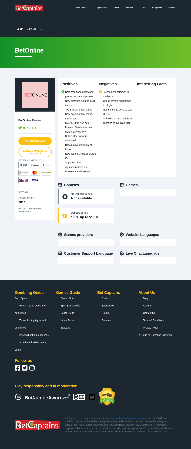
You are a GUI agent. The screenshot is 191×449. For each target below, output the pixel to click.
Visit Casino (35, 141)
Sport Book (108, 305)
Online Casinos (82, 8)
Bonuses (129, 8)
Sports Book (102, 8)
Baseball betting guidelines (34, 335)
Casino (106, 298)
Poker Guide (67, 313)
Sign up (31, 28)
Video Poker (67, 320)
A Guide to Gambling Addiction (155, 335)
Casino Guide (68, 298)
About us (148, 305)
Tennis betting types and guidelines (30, 324)
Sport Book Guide (70, 305)
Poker (116, 8)
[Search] (40, 29)
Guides (143, 8)
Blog (145, 298)
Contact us (149, 313)
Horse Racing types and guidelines (30, 309)
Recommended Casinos (35, 152)
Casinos (172, 8)
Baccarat (65, 327)
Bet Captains (71, 418)
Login (20, 28)
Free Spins (21, 298)
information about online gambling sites (126, 418)
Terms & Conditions (153, 320)
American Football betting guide (31, 346)
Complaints (157, 8)
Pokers (106, 313)
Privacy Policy (150, 327)
